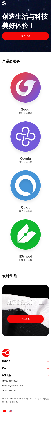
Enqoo (9, 3)
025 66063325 (11, 380)
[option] (4, 411)
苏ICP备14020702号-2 (31, 398)
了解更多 (25, 318)
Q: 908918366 (9, 390)
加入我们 (25, 36)
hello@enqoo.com (13, 385)
